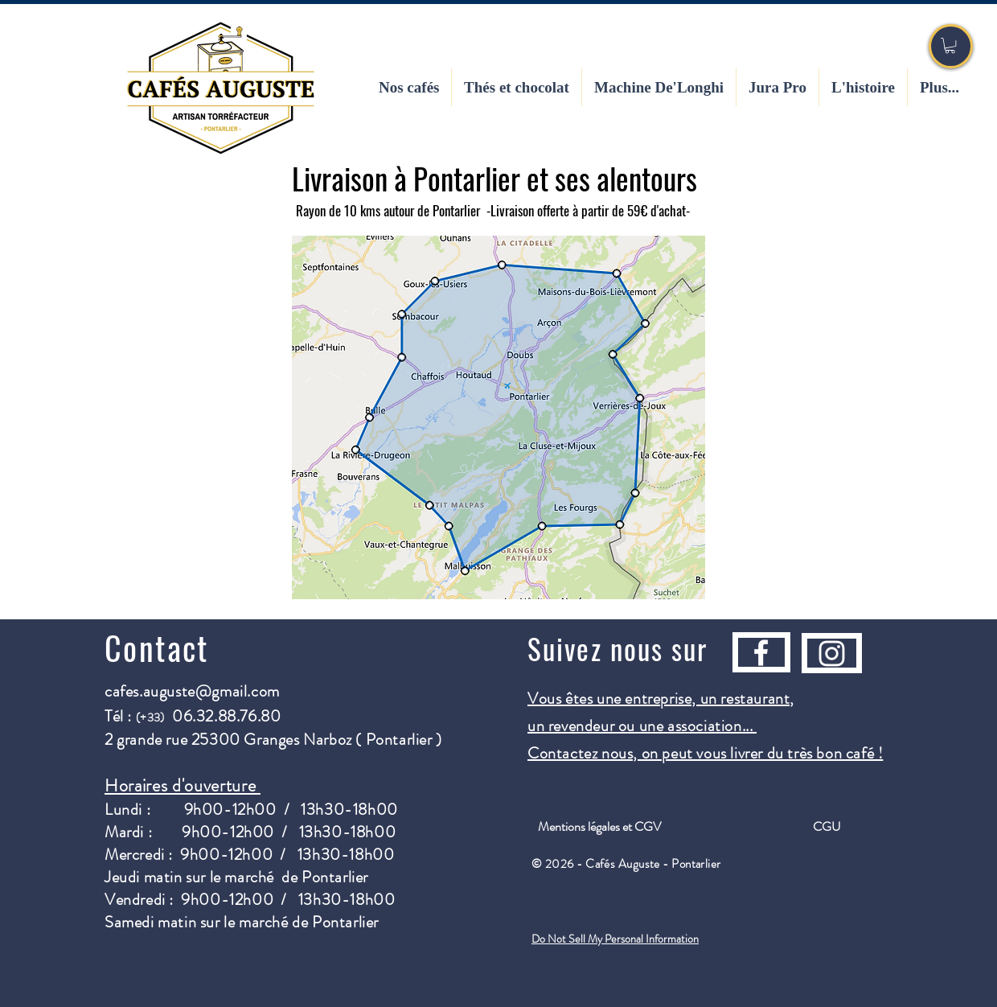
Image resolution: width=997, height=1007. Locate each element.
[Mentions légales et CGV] (599, 827)
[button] (950, 45)
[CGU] (826, 827)
